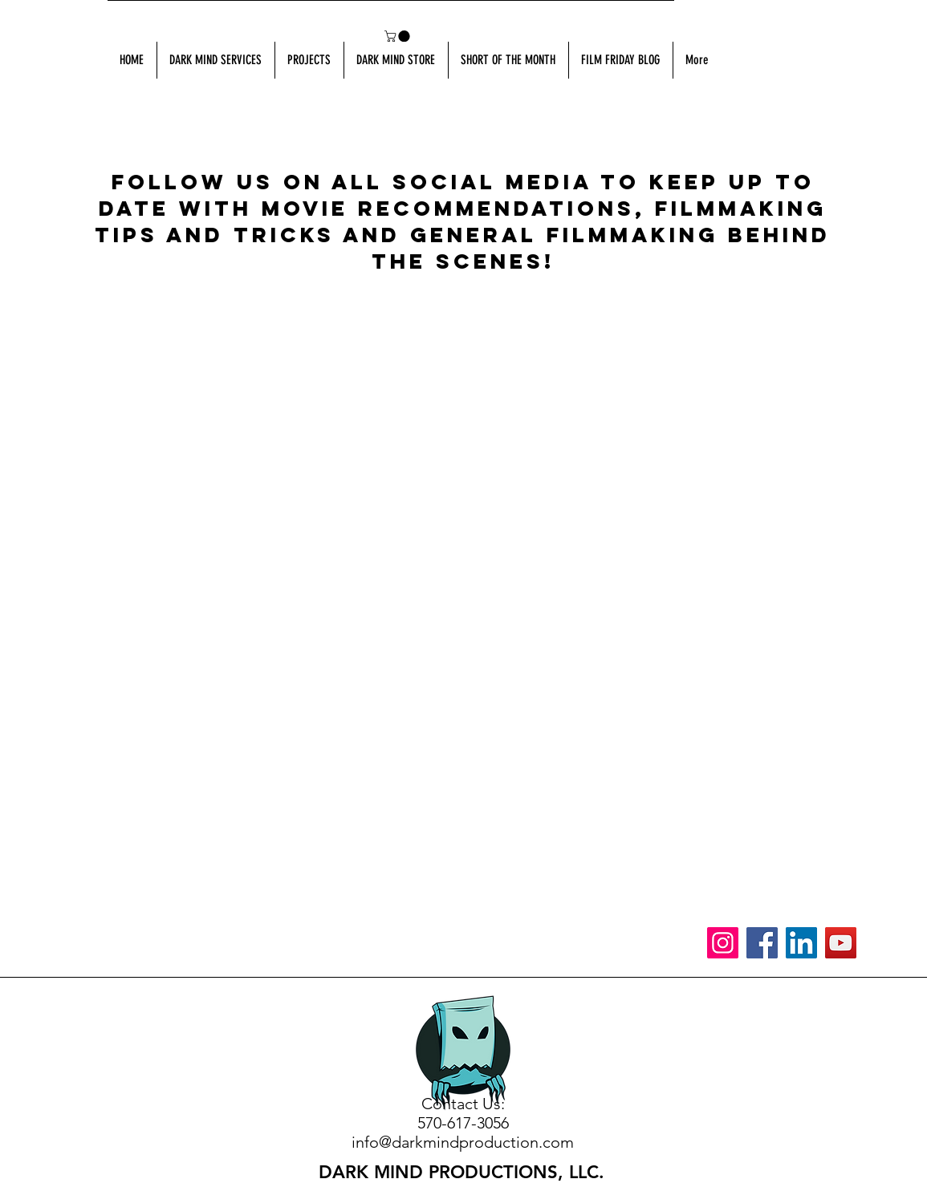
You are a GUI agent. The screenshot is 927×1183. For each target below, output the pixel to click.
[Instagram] (722, 942)
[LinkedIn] (801, 942)
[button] (398, 36)
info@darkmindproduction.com (463, 1142)
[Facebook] (762, 942)
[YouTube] (840, 942)
